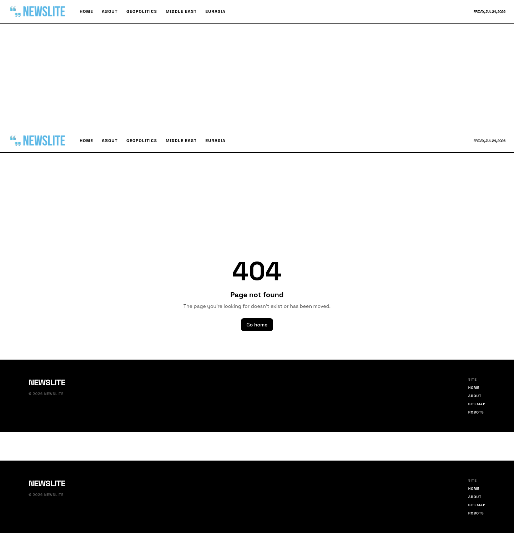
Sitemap (476, 404)
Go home (257, 324)
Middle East (181, 11)
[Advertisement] (257, 76)
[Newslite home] (38, 11)
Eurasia (215, 11)
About (110, 11)
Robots (476, 412)
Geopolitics (141, 11)
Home (86, 11)
